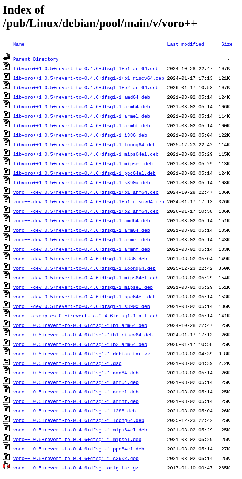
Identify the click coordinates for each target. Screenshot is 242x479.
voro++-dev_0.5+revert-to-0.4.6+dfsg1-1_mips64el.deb (86, 277)
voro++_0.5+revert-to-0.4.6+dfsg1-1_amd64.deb (76, 372)
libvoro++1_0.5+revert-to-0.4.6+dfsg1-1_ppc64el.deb (84, 173)
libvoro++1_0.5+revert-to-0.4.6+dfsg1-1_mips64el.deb (86, 154)
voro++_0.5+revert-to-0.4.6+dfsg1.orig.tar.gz (76, 467)
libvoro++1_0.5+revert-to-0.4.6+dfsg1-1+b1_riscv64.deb (88, 78)
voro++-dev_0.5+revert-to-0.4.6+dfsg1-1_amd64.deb (81, 220)
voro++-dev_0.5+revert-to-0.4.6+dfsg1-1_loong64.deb (84, 268)
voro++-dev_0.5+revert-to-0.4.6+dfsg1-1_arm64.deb (81, 230)
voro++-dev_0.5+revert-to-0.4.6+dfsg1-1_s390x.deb (81, 306)
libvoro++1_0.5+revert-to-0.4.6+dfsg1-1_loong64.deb (84, 144)
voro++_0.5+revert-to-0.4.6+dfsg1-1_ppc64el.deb (78, 448)
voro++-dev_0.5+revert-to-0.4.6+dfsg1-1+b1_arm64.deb (86, 192)
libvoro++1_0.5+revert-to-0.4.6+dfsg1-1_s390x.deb (81, 182)
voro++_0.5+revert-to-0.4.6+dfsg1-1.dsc (67, 363)
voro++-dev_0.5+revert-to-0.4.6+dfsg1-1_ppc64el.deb (84, 296)
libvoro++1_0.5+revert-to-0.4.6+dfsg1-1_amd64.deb (81, 97)
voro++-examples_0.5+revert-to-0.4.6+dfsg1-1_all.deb (86, 315)
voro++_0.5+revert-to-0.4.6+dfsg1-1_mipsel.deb (77, 439)
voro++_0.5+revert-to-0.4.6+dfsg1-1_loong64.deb (78, 420)
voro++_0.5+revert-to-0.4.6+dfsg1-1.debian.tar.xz (81, 353)
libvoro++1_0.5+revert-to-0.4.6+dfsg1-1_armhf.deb (81, 125)
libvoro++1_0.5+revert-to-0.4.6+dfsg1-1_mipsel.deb (83, 163)
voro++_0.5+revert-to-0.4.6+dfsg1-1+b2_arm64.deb (80, 344)
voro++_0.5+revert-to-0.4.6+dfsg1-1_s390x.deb (76, 458)
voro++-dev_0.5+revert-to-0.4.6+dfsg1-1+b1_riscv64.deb (88, 201)
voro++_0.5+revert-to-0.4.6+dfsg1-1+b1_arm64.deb (80, 325)
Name (18, 44)
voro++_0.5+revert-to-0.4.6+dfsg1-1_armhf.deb (76, 401)
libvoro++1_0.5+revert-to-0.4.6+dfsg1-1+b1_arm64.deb (86, 68)
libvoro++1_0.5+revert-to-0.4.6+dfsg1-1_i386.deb (80, 135)
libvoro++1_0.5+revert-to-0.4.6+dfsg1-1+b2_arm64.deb (86, 87)
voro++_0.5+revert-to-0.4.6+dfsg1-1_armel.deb (76, 391)
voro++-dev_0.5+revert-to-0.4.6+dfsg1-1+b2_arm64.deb (86, 211)
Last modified (185, 44)
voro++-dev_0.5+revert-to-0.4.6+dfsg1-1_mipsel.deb (83, 287)
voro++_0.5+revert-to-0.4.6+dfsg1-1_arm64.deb (76, 382)
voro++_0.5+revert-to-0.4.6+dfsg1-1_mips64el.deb (80, 429)
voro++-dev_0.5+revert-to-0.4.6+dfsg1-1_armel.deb (81, 239)
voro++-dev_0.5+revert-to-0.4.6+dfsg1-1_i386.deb (80, 258)
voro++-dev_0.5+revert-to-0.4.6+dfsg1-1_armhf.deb (81, 249)
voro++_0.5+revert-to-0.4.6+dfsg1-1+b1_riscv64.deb (83, 334)
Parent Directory (36, 59)
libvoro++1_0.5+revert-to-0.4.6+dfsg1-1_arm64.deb (81, 106)
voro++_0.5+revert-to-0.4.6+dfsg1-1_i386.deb (74, 410)
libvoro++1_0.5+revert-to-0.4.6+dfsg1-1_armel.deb (81, 116)
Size (226, 44)
